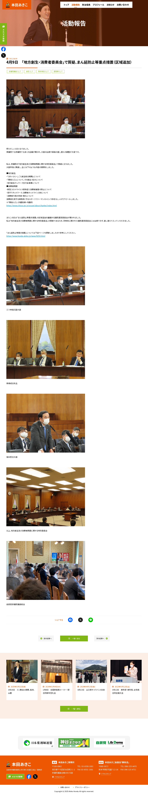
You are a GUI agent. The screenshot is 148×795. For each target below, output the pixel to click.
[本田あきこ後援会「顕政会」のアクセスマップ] (105, 773)
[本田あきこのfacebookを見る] (3, 49)
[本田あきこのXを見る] (3, 55)
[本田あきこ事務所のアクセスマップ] (58, 776)
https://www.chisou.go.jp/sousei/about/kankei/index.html (31, 205)
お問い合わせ (64, 787)
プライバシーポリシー (81, 787)
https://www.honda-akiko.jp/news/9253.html (25, 236)
